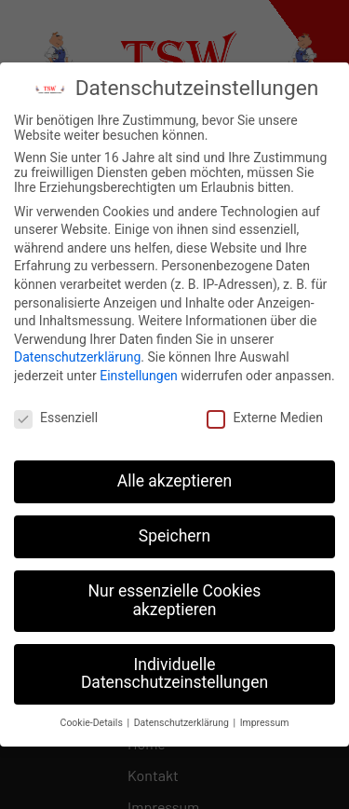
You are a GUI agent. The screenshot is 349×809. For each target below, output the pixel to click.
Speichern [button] (174, 532)
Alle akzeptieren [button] (175, 477)
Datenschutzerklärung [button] (183, 719)
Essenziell (56, 413)
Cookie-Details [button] (93, 719)
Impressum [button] (264, 719)
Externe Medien (264, 413)
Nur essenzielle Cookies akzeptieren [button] (175, 596)
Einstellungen (139, 371)
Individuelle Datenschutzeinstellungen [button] (174, 670)
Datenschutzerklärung (77, 353)
